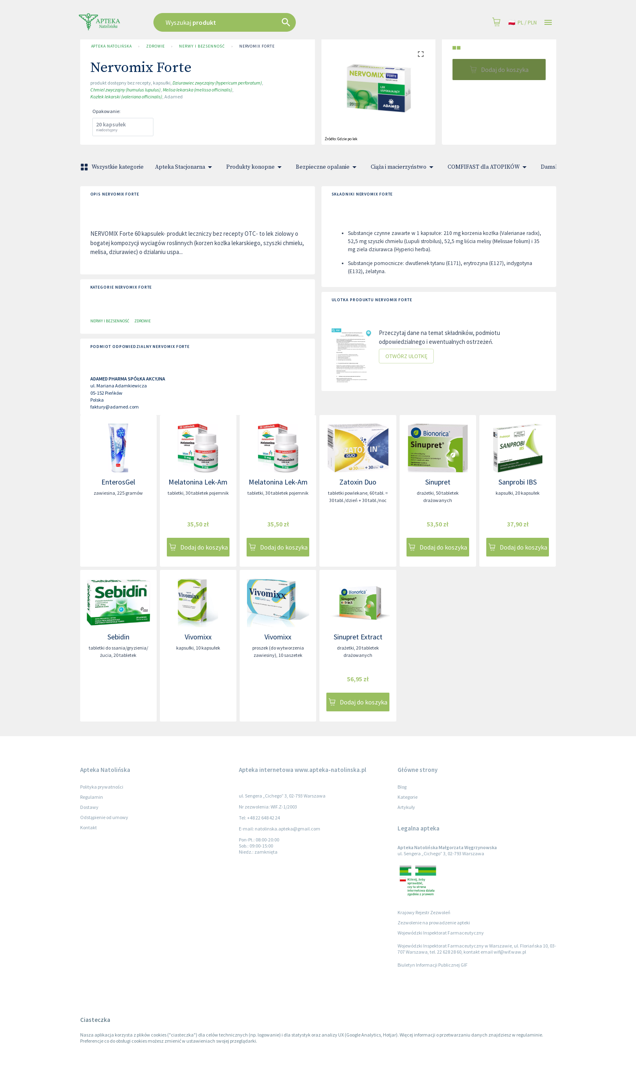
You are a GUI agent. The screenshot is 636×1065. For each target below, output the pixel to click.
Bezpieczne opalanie (327, 167)
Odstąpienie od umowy (104, 817)
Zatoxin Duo (357, 482)
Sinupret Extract (358, 636)
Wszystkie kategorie (113, 167)
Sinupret (437, 482)
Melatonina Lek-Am (197, 482)
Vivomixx (198, 636)
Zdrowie (155, 46)
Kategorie (407, 797)
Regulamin (91, 797)
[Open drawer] (548, 22)
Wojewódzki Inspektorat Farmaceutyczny (441, 933)
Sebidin (118, 636)
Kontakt (88, 827)
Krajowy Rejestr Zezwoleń (424, 912)
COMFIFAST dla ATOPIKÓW (488, 167)
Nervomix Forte (257, 46)
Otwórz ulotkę (406, 356)
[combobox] (265, 22)
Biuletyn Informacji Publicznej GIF (433, 965)
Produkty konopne (255, 167)
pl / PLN (522, 22)
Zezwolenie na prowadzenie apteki (434, 922)
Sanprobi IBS (517, 482)
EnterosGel (118, 482)
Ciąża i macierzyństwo (403, 167)
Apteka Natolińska (111, 46)
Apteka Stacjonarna (185, 167)
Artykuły (406, 807)
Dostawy (89, 807)
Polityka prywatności (101, 787)
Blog (402, 787)
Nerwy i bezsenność (202, 46)
